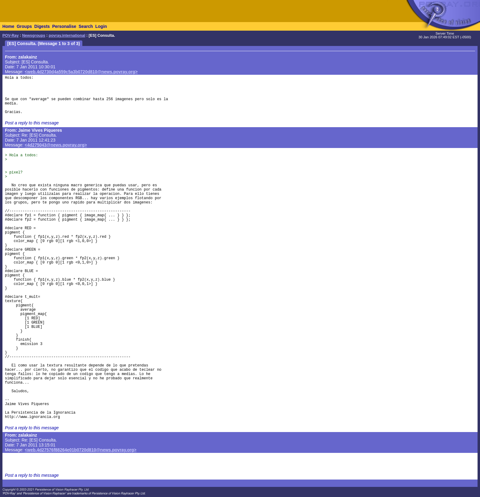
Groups (24, 26)
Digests (42, 26)
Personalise (64, 26)
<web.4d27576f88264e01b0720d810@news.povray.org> (81, 449)
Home (8, 26)
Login (101, 26)
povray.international (67, 35)
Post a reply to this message (32, 122)
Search (86, 26)
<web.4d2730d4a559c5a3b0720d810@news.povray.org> (81, 71)
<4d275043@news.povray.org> (56, 144)
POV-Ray (10, 35)
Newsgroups (33, 35)
